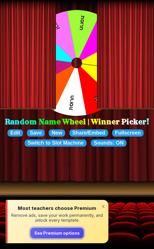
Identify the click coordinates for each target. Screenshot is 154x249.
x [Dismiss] (103, 206)
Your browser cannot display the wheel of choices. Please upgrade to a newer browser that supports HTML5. (77, 63)
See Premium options (57, 233)
